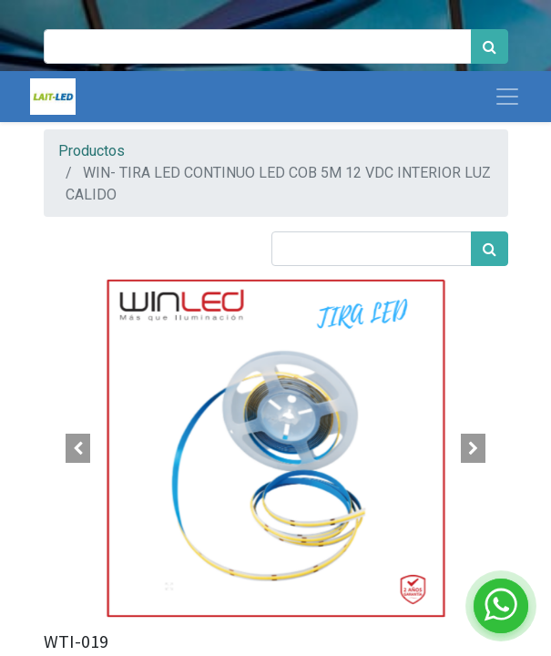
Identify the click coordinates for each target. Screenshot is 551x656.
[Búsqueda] (489, 46)
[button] (79, 448)
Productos (91, 150)
